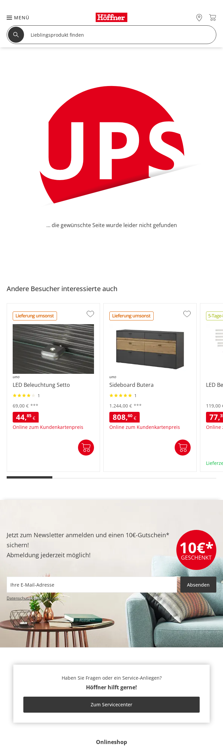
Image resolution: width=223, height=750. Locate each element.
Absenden (198, 585)
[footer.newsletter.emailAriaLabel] (92, 585)
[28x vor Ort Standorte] (199, 17)
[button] (14, 17)
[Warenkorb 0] (212, 17)
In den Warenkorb (86, 448)
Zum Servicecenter (111, 704)
